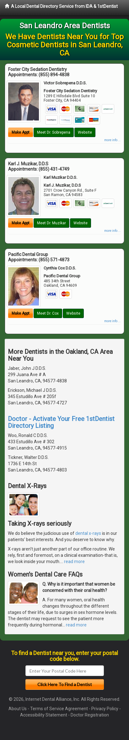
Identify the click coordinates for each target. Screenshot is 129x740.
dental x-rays (88, 533)
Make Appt (21, 132)
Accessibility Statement (43, 714)
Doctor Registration (90, 714)
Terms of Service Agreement (59, 708)
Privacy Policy (104, 708)
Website (85, 132)
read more (74, 561)
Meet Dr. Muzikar (51, 223)
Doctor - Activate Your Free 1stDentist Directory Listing (61, 422)
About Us (17, 708)
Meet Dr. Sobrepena (53, 132)
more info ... (112, 140)
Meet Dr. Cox (48, 313)
